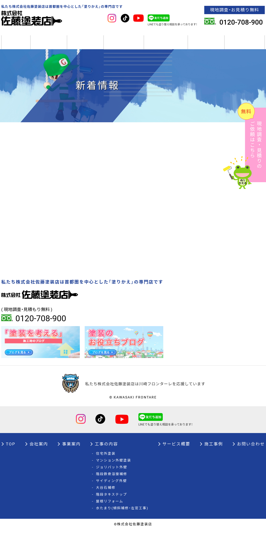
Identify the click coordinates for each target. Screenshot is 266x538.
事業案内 (85, 46)
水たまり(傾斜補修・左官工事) (120, 517)
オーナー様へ (244, 46)
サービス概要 (166, 46)
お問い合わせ (248, 452)
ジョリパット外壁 (109, 476)
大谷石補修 (103, 496)
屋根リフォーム (107, 510)
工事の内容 (123, 46)
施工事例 (206, 46)
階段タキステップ (109, 503)
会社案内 (49, 46)
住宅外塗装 (103, 462)
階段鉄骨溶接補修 (109, 482)
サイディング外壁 (109, 489)
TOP (15, 46)
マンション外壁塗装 (111, 469)
